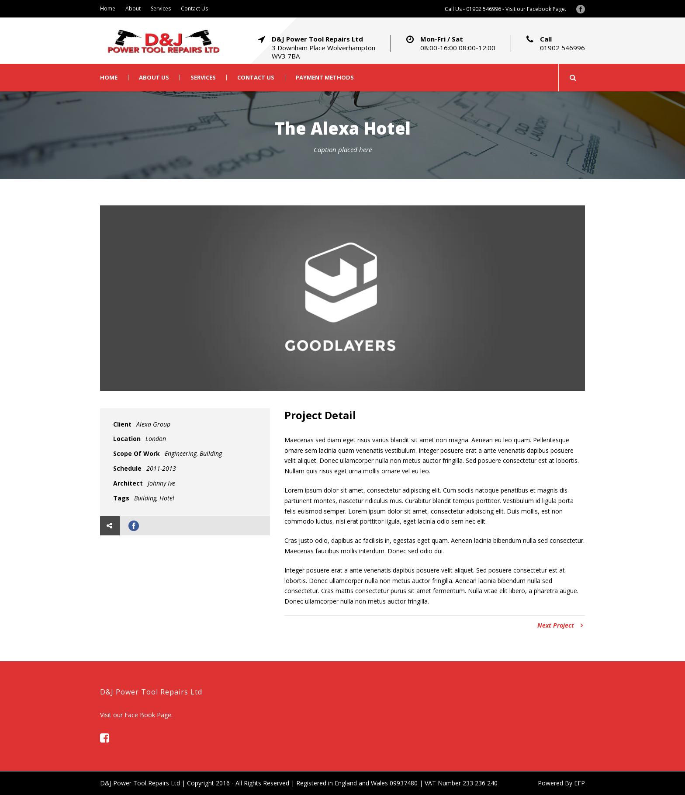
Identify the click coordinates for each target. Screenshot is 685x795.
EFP (579, 783)
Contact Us (194, 8)
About (133, 8)
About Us (154, 77)
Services (161, 8)
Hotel (166, 498)
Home (107, 8)
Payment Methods (325, 77)
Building (145, 498)
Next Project (560, 625)
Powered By (556, 783)
